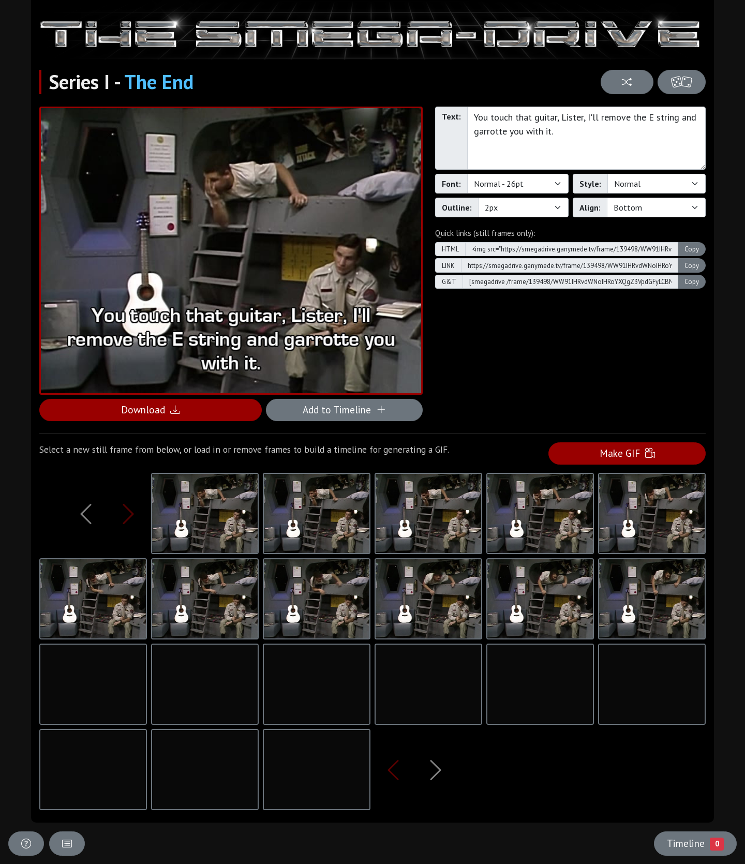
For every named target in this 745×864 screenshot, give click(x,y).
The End (158, 82)
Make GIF (627, 452)
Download (150, 409)
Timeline (695, 843)
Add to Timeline (344, 409)
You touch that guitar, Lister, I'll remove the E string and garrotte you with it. (586, 138)
